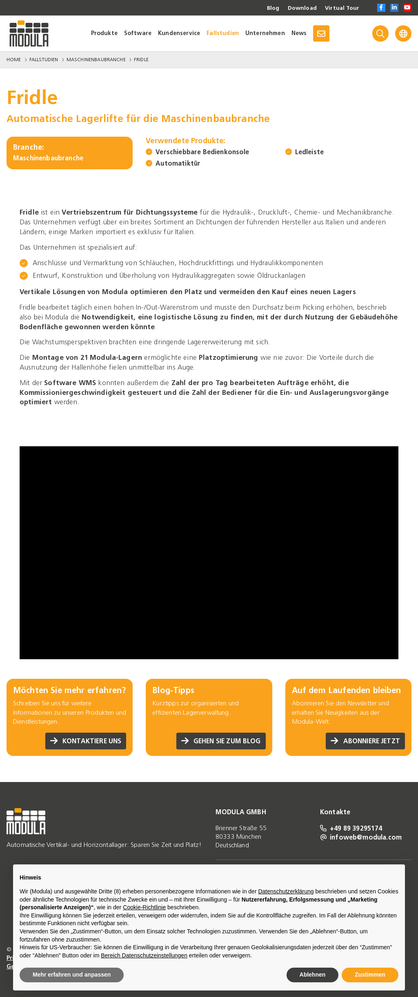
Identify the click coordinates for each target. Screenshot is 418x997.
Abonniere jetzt (364, 741)
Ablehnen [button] (313, 974)
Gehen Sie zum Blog (220, 741)
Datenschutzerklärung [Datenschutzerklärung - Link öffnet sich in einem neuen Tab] (286, 891)
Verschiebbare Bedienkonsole (202, 152)
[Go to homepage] (29, 33)
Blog (271, 8)
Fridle (141, 59)
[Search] (380, 33)
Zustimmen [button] (370, 974)
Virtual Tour (341, 8)
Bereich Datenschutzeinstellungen (144, 955)
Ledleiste (309, 152)
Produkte (104, 33)
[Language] (403, 33)
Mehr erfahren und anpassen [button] (72, 974)
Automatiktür (178, 163)
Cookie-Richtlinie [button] (144, 907)
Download (301, 8)
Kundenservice (179, 33)
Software (137, 33)
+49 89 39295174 (351, 828)
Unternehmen (265, 33)
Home (14, 59)
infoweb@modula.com (361, 837)
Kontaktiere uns (85, 741)
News (299, 33)
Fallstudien (223, 33)
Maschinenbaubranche (96, 59)
